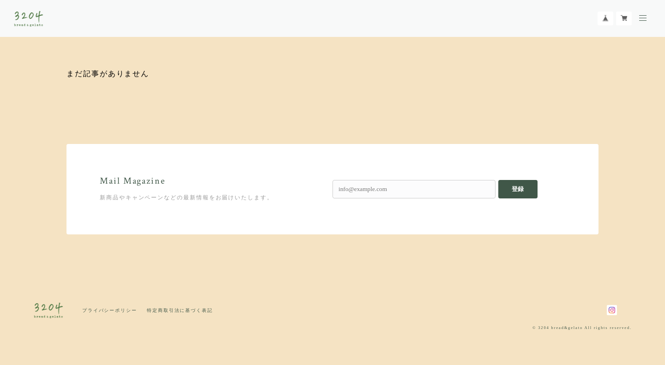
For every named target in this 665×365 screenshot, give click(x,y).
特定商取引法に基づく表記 (180, 310)
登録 (518, 188)
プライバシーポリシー (109, 310)
